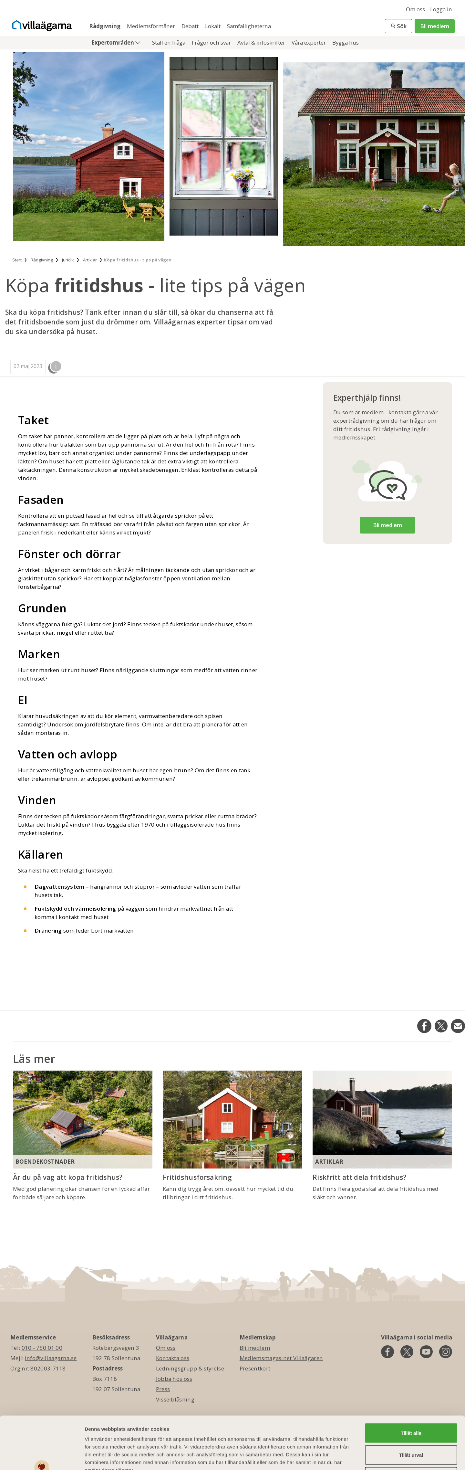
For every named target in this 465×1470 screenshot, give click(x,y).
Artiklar (329, 1161)
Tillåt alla (411, 1383)
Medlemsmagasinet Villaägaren (281, 1358)
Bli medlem (434, 26)
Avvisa (411, 1427)
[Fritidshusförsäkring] (232, 1119)
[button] (398, 26)
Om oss (415, 9)
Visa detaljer (350, 1457)
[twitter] (407, 1351)
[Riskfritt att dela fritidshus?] (382, 1119)
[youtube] (426, 1351)
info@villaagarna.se (51, 1358)
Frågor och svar (212, 42)
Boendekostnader (45, 1161)
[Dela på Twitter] (441, 1026)
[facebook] (387, 1351)
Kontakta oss (173, 1358)
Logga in (441, 9)
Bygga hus (345, 42)
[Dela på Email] (458, 1026)
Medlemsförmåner (151, 26)
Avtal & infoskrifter (261, 42)
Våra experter (309, 42)
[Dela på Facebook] (424, 1026)
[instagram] (446, 1351)
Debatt (190, 26)
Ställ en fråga (169, 42)
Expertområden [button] (113, 42)
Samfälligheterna (249, 26)
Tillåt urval (411, 1405)
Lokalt (213, 26)
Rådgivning (105, 26)
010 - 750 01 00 (42, 1347)
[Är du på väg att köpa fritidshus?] (82, 1119)
